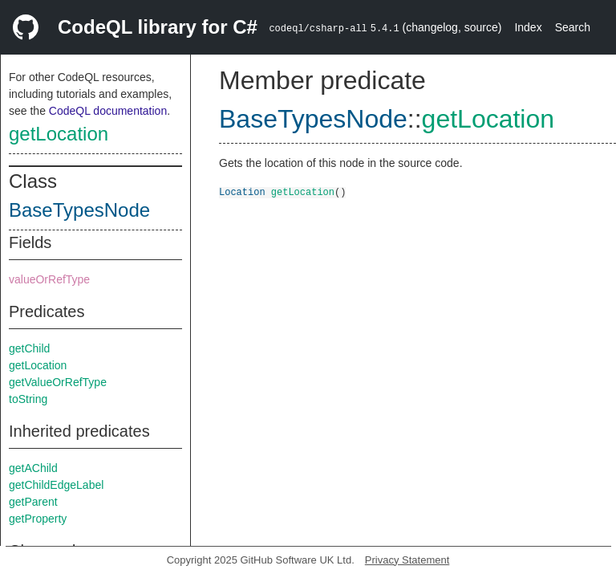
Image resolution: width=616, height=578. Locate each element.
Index (527, 27)
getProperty (38, 518)
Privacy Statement (407, 560)
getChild (29, 348)
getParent (33, 501)
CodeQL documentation (108, 110)
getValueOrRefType (58, 382)
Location (242, 191)
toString (28, 399)
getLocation (58, 133)
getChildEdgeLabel (56, 484)
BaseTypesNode (79, 210)
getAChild (33, 468)
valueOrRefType (49, 279)
